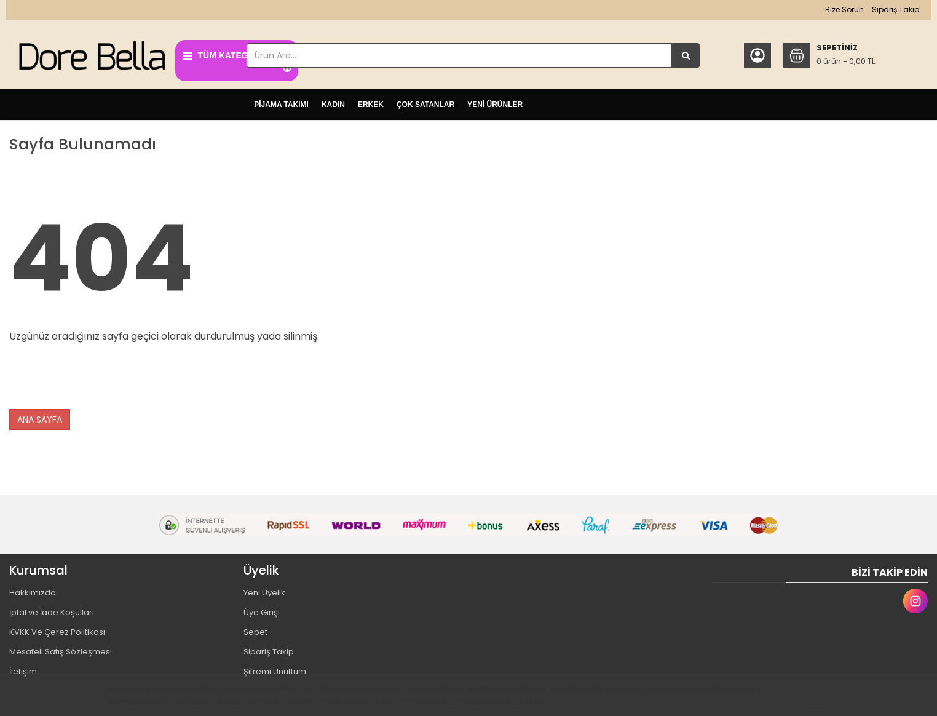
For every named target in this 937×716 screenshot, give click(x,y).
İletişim (23, 668)
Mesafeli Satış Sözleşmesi (60, 648)
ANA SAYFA (39, 416)
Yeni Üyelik (264, 589)
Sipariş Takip (888, 9)
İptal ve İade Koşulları (51, 609)
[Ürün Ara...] (682, 55)
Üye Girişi (261, 609)
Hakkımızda (32, 589)
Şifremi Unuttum (274, 668)
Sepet (255, 629)
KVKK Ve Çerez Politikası (57, 629)
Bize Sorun (837, 9)
